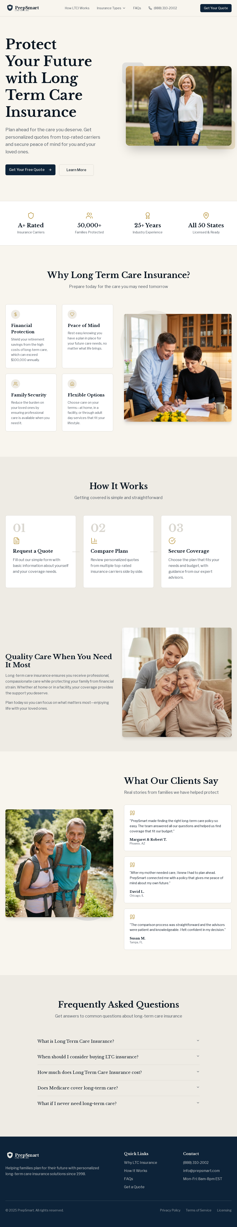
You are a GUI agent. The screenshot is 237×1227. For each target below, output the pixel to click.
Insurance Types (111, 8)
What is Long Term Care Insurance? (118, 1041)
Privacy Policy (170, 1210)
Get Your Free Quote (30, 170)
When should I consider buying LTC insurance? (118, 1056)
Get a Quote (134, 1187)
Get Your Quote (216, 8)
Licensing (224, 1210)
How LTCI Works (77, 8)
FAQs (137, 8)
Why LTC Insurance (140, 1162)
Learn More (76, 170)
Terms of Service (199, 1210)
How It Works (135, 1171)
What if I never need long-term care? (118, 1103)
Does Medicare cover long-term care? (118, 1088)
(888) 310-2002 (162, 8)
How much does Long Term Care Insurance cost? (118, 1072)
